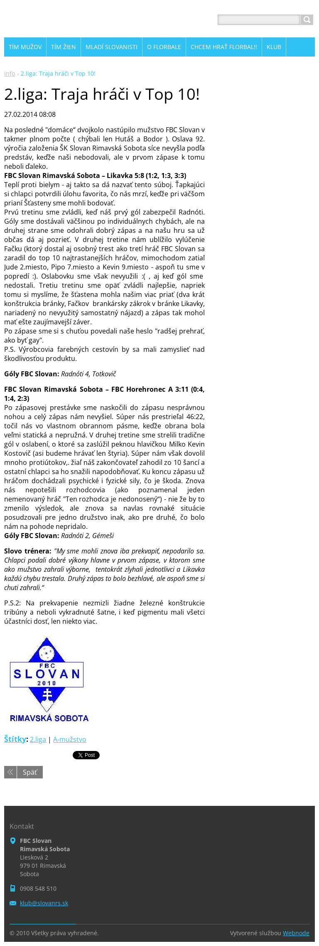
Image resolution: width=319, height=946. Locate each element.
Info (9, 73)
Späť (30, 772)
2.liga (38, 739)
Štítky (15, 739)
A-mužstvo (69, 739)
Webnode (296, 933)
